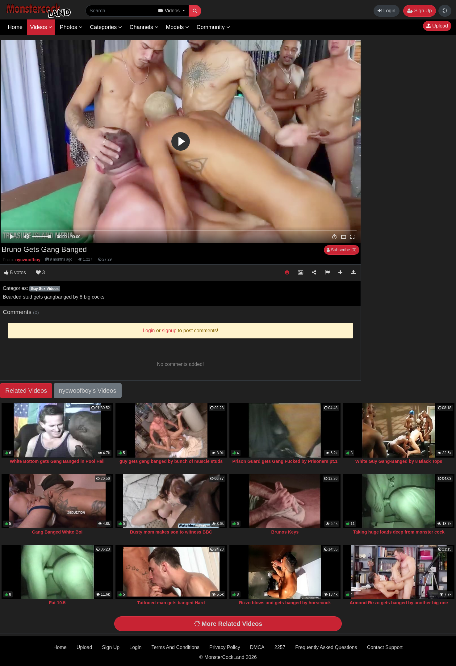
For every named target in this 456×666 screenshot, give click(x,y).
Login (386, 10)
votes (15, 272)
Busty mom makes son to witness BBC (171, 532)
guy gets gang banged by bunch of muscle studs (171, 461)
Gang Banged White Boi (57, 532)
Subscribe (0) (342, 249)
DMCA (257, 647)
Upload (437, 25)
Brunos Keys (285, 532)
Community (213, 27)
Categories (106, 27)
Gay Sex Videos (45, 289)
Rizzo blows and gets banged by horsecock (285, 602)
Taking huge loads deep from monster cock (398, 532)
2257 (280, 647)
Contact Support (385, 647)
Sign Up (419, 10)
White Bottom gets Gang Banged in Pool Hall (57, 461)
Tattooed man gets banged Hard (171, 602)
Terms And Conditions (175, 647)
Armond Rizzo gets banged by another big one (399, 602)
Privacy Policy (224, 647)
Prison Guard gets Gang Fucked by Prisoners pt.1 (285, 461)
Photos (71, 27)
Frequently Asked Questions (326, 647)
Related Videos (26, 390)
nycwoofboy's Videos (87, 390)
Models (177, 27)
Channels (144, 27)
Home (15, 27)
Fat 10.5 (57, 602)
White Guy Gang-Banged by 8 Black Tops (398, 461)
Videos (41, 27)
